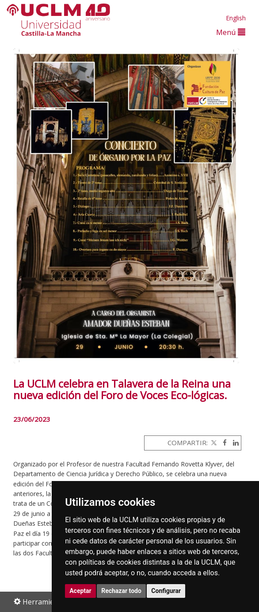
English (236, 18)
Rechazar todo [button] (121, 590)
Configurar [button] (166, 590)
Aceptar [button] (80, 590)
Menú (230, 32)
